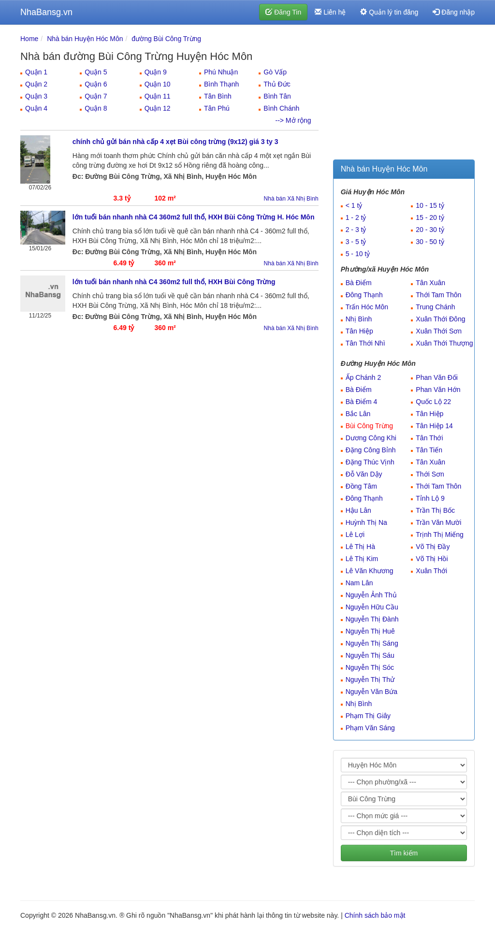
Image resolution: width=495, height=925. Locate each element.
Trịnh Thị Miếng (439, 534)
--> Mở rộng (293, 120)
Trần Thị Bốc (435, 510)
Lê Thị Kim (362, 559)
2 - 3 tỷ (356, 229)
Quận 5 (96, 72)
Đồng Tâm (361, 486)
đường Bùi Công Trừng (166, 39)
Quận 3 (36, 96)
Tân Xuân (430, 283)
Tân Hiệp (359, 331)
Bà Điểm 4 (362, 401)
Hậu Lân (358, 510)
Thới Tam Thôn (438, 295)
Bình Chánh (281, 108)
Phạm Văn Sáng (370, 728)
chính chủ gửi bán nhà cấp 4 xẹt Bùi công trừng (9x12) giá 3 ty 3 (175, 141)
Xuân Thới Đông (440, 319)
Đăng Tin (283, 12)
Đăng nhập (454, 12)
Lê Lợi (355, 534)
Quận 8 (96, 108)
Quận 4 (36, 108)
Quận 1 (36, 72)
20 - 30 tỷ (430, 229)
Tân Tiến (429, 450)
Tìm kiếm (404, 853)
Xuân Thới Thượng (444, 343)
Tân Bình (218, 96)
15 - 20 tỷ (430, 217)
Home (29, 39)
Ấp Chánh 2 (363, 377)
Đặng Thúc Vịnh (370, 462)
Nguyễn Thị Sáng (372, 643)
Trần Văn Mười (438, 522)
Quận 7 (96, 96)
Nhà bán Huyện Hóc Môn (85, 39)
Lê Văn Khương (369, 571)
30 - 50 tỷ (430, 242)
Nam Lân (359, 583)
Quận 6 (96, 84)
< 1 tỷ (354, 205)
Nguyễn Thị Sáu (370, 655)
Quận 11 (158, 96)
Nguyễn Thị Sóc (370, 667)
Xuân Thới (431, 571)
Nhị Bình (359, 319)
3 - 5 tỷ (356, 242)
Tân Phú (217, 108)
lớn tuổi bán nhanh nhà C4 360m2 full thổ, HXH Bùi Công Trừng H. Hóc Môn (194, 217)
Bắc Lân (358, 414)
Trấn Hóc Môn (367, 307)
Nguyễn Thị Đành (372, 619)
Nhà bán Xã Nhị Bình (291, 198)
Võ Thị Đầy (433, 546)
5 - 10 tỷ (358, 254)
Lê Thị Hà (360, 546)
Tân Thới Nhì (365, 343)
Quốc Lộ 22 (433, 401)
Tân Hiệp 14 (434, 426)
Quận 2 (36, 84)
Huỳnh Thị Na (366, 522)
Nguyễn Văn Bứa (371, 691)
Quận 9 (156, 72)
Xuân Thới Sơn (439, 331)
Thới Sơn (430, 474)
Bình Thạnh (221, 84)
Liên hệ (330, 12)
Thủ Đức (276, 84)
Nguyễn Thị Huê (370, 631)
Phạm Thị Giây (368, 716)
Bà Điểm (359, 283)
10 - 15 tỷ (430, 205)
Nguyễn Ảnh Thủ (371, 595)
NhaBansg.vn (46, 12)
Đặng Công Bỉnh (371, 450)
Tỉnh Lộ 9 (430, 498)
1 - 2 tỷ (356, 217)
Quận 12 (158, 108)
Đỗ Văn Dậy (364, 474)
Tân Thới (429, 438)
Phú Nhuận (221, 72)
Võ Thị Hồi (432, 559)
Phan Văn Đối (437, 377)
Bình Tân (277, 96)
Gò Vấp (275, 72)
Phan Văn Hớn (438, 389)
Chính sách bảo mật (375, 915)
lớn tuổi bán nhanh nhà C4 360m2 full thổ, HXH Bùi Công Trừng (174, 282)
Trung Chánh (435, 307)
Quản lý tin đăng (389, 12)
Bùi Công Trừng (369, 426)
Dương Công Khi (371, 438)
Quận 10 (158, 84)
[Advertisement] (404, 94)
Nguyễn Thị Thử (370, 679)
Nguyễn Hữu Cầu (372, 607)
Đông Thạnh (364, 295)
